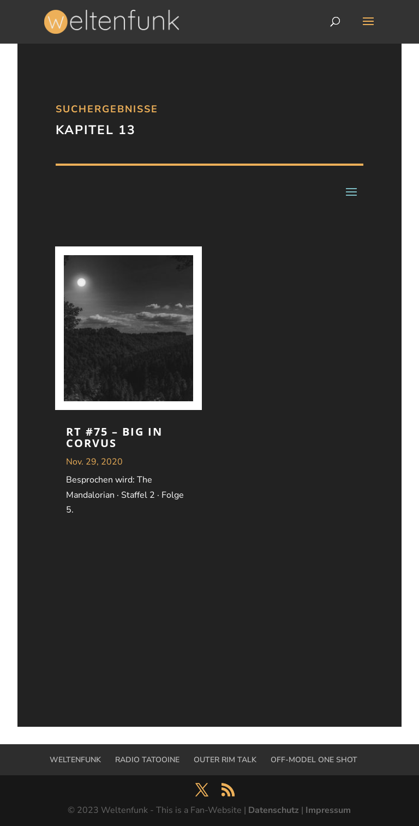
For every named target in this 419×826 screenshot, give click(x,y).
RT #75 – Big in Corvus (114, 437)
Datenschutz (273, 810)
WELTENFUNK (75, 760)
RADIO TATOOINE (147, 760)
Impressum (328, 810)
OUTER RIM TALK (225, 760)
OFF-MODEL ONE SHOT (314, 760)
